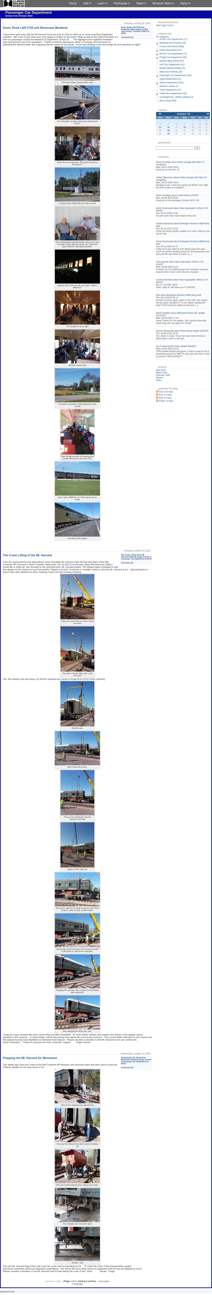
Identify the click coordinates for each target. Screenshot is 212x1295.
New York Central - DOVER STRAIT (134, 30)
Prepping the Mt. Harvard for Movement (30, 1058)
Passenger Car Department (28, 12)
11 (160, 127)
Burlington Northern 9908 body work (184, 295)
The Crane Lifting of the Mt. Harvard (27, 555)
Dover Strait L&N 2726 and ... (133, 27)
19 (168, 130)
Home (73, 3)
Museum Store (163, 3)
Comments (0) (127, 1068)
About (185, 3)
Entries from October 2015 (18, 16)
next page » (104, 1281)
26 (168, 134)
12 (168, 127)
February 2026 (163, 375)
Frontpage (77, 1284)
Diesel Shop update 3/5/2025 (194, 331)
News (141, 3)
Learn (102, 3)
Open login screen (164, 25)
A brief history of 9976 (187, 195)
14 (184, 127)
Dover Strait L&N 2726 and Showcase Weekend (35, 27)
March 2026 (161, 372)
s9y (12, 1291)
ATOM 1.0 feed (166, 401)
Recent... (160, 377)
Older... (159, 380)
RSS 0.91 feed (166, 392)
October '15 (183, 114)
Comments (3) (127, 37)
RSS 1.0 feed (165, 395)
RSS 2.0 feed (165, 398)
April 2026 (161, 370)
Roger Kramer (136, 29)
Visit (87, 3)
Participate (122, 3)
